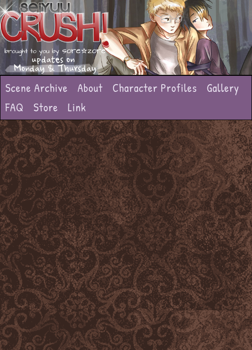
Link (77, 107)
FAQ (14, 107)
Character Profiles (155, 87)
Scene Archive (36, 87)
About (90, 87)
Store (46, 107)
